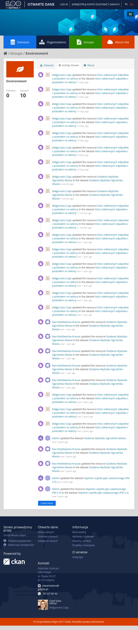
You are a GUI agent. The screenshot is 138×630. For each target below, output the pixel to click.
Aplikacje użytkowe (83, 536)
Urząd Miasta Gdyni (14, 535)
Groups (85, 42)
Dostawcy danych (48, 536)
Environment (37, 53)
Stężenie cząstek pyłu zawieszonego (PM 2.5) (103, 492)
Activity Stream (69, 65)
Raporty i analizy (81, 540)
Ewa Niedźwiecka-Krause (66, 322)
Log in (64, 4)
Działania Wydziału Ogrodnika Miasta (105, 438)
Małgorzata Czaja (61, 75)
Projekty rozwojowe (83, 545)
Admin (56, 438)
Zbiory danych (46, 532)
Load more (47, 503)
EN (131, 4)
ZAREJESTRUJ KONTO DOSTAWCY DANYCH (96, 4)
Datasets (19, 42)
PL (126, 4)
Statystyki (77, 557)
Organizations (52, 42)
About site (118, 42)
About (89, 65)
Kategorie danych (48, 540)
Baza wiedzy (79, 532)
